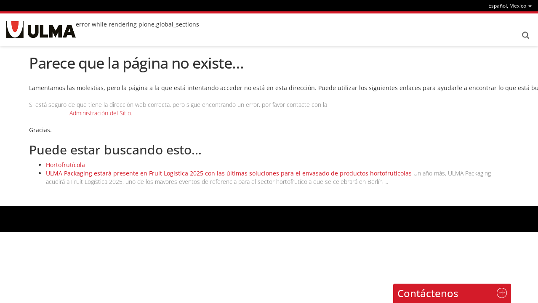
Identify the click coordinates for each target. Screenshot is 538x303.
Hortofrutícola (65, 165)
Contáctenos (427, 293)
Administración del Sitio (100, 113)
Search (525, 35)
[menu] (510, 5)
